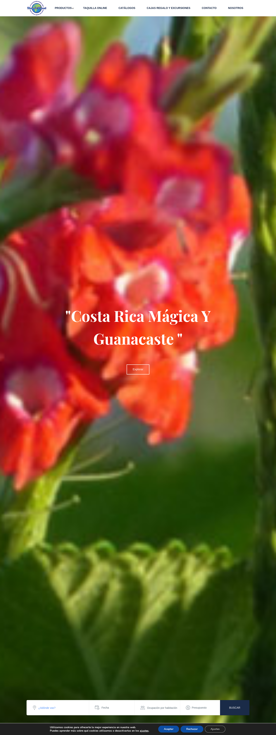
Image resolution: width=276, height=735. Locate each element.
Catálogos (127, 7)
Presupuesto (199, 707)
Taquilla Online (95, 7)
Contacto (209, 7)
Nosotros (235, 7)
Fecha (105, 707)
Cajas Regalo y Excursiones (168, 7)
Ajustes (215, 729)
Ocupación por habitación (162, 707)
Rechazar (192, 729)
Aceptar (168, 729)
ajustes (144, 731)
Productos (63, 7)
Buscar (234, 707)
